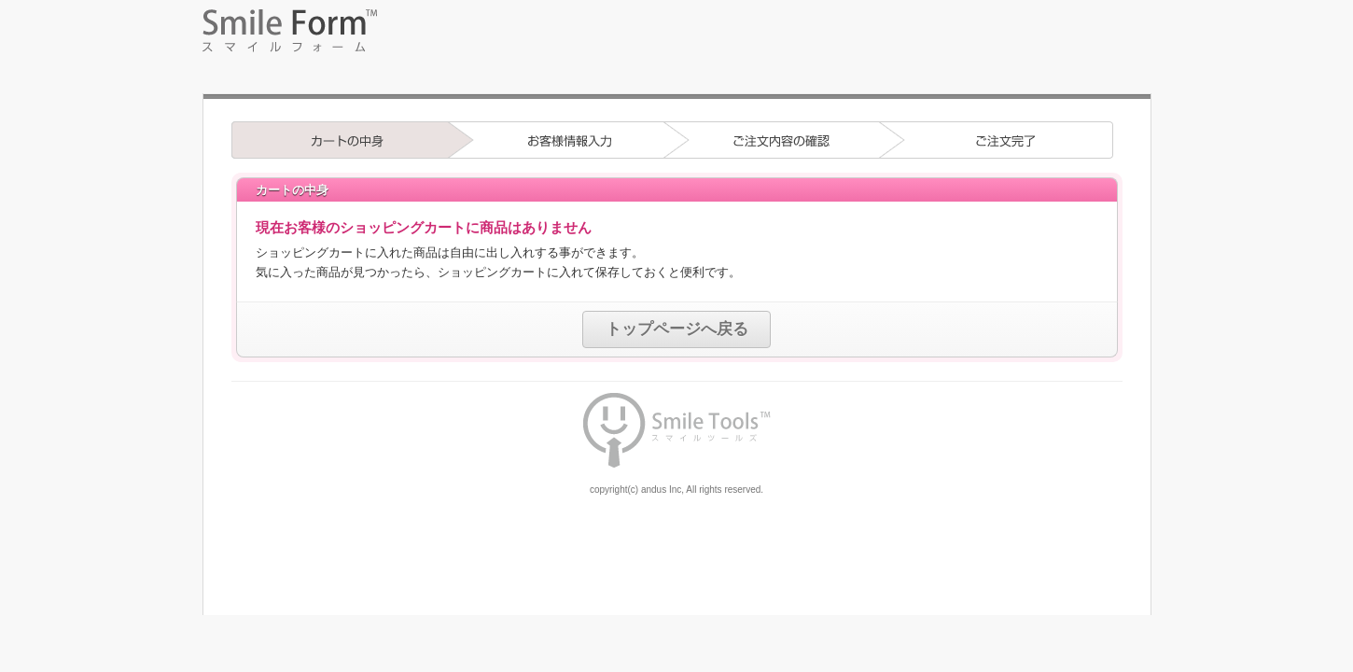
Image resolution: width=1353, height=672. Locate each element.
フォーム (676, 51)
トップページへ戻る (677, 329)
